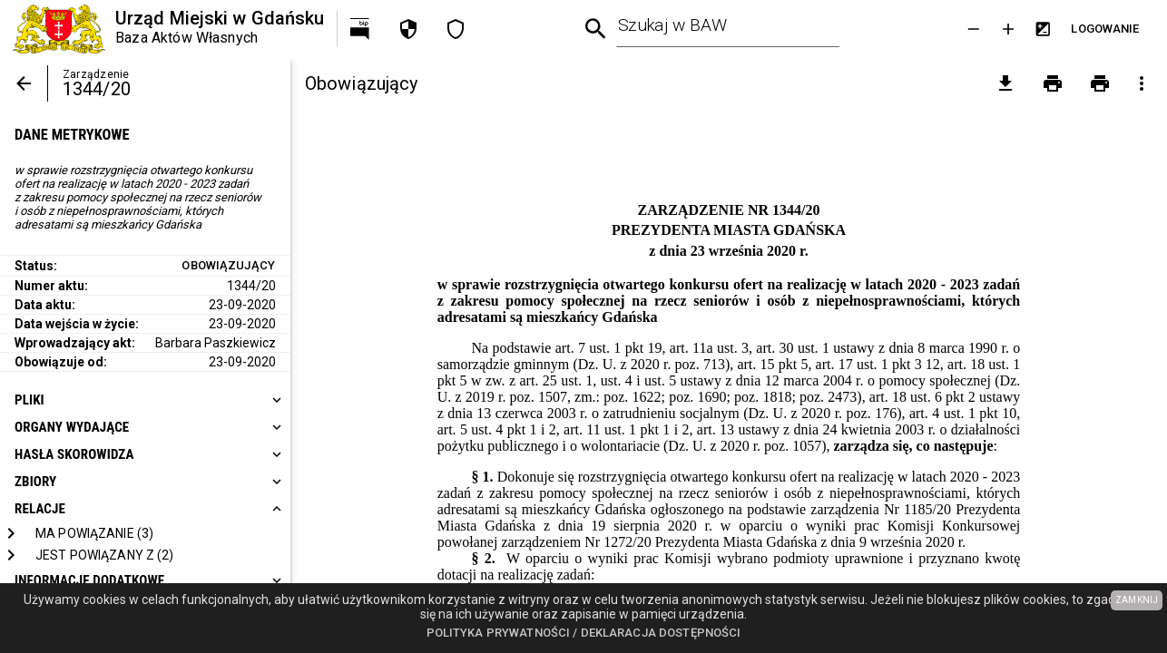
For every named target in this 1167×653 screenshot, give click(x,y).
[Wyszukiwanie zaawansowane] (596, 29)
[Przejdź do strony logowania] (1105, 29)
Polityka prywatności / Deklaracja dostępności (584, 632)
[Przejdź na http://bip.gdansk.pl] (361, 29)
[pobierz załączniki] (1005, 83)
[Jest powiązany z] (105, 555)
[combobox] (728, 29)
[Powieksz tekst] (1008, 29)
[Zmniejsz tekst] (973, 29)
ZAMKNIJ (1136, 600)
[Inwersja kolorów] (1042, 29)
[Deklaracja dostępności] (455, 29)
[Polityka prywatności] (408, 29)
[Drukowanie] (1053, 83)
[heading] (145, 400)
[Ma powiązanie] (94, 533)
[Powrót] (23, 83)
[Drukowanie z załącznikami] (1100, 83)
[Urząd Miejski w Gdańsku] (168, 29)
